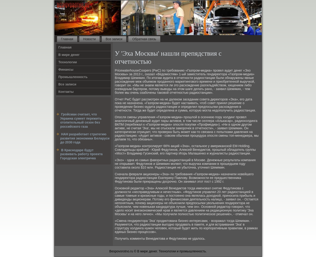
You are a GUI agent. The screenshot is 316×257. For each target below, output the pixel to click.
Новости (89, 39)
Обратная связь (144, 39)
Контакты (66, 92)
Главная (67, 39)
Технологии (67, 62)
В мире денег (69, 55)
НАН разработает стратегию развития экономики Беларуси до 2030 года (85, 138)
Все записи (114, 39)
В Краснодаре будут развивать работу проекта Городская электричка (81, 154)
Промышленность (73, 77)
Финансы (66, 69)
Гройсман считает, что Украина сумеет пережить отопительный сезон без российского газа (81, 120)
